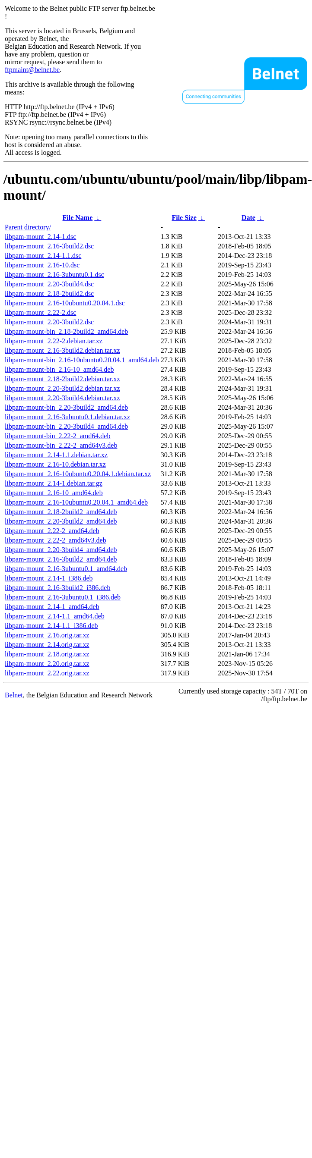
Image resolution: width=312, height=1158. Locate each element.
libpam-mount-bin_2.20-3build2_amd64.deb (66, 407)
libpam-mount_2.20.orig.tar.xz (47, 663)
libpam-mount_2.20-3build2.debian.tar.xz (62, 388)
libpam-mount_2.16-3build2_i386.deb (57, 587)
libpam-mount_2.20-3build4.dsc (49, 284)
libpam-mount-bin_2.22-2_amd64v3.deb (61, 445)
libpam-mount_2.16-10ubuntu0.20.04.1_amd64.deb (76, 502)
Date (248, 217)
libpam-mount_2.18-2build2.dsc (49, 293)
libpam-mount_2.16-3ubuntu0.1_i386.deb (63, 597)
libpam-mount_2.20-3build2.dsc (49, 322)
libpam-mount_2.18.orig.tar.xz (47, 654)
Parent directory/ (28, 227)
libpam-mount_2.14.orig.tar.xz (47, 644)
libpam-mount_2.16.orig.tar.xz (47, 635)
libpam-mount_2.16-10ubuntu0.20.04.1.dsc (65, 303)
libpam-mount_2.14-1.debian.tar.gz (53, 483)
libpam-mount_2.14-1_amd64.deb (52, 606)
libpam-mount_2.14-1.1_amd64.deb (55, 616)
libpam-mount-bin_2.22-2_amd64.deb (57, 435)
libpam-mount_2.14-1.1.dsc (43, 255)
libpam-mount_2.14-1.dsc (40, 236)
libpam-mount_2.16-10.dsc (42, 265)
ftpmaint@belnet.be (32, 69)
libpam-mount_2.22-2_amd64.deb (52, 530)
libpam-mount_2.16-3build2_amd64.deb (61, 559)
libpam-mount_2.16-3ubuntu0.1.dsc (54, 274)
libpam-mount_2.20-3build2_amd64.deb (61, 521)
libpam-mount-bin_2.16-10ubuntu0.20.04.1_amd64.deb (82, 360)
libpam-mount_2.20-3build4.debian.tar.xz (62, 398)
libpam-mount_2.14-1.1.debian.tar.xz (56, 454)
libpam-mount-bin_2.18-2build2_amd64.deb (66, 331)
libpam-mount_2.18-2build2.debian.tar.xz (62, 379)
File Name (78, 217)
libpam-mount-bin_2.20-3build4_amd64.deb (66, 426)
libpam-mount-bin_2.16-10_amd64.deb (59, 369)
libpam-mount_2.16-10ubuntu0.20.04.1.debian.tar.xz (78, 473)
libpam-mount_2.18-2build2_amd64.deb (61, 511)
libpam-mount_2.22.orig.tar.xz (47, 673)
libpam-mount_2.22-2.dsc (40, 312)
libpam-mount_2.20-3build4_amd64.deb (61, 549)
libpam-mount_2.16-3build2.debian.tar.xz (62, 350)
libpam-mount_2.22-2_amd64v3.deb (55, 540)
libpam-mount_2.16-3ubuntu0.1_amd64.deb (66, 568)
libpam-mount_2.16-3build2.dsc (49, 246)
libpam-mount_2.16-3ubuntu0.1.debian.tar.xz (67, 417)
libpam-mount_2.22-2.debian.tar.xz (53, 341)
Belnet (14, 695)
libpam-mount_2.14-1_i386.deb (49, 578)
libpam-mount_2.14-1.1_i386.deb (51, 625)
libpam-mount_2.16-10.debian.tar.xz (55, 464)
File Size (184, 217)
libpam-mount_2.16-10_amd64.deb (54, 492)
